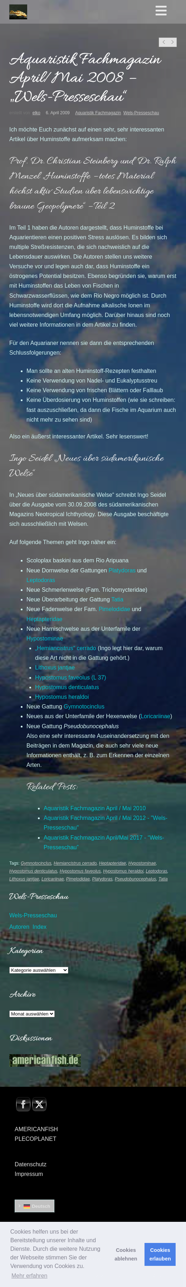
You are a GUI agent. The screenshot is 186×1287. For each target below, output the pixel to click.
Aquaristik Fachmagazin (98, 112)
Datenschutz (30, 1164)
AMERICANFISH (36, 1129)
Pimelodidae (78, 879)
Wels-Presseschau (141, 112)
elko (36, 112)
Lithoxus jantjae (24, 879)
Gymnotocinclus (36, 863)
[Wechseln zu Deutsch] (34, 1206)
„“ (65, 648)
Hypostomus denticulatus (33, 871)
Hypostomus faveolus (80, 871)
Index (39, 927)
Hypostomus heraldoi (123, 871)
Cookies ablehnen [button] (125, 1254)
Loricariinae (52, 879)
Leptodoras (156, 871)
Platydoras (102, 879)
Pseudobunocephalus (135, 879)
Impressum (29, 1174)
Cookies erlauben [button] (160, 1254)
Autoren (19, 927)
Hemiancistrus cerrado (75, 863)
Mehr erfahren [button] (29, 1276)
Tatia (163, 879)
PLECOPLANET (35, 1139)
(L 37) (70, 677)
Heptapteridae (112, 863)
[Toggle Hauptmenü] (169, 11)
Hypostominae (142, 863)
